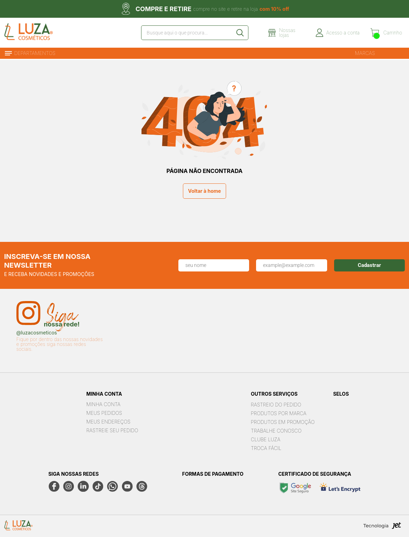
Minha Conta (103, 404)
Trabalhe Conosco (276, 431)
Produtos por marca (278, 413)
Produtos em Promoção (283, 422)
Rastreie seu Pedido (112, 430)
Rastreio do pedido (276, 405)
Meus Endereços (108, 422)
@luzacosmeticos (36, 332)
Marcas (365, 53)
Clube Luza (265, 439)
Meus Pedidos (104, 413)
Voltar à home (204, 191)
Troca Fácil (266, 448)
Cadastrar (369, 265)
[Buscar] (239, 32)
